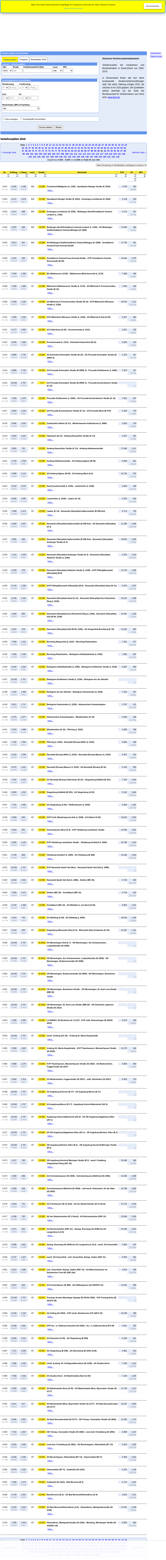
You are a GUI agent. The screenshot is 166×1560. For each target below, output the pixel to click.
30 (113, 145)
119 (110, 154)
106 (53, 154)
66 (125, 148)
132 (69, 157)
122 (123, 154)
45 (56, 148)
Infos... (50, 190)
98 (125, 151)
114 (88, 154)
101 (31, 154)
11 (50, 145)
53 (82, 148)
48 (66, 148)
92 (105, 151)
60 (105, 148)
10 (47, 145)
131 (65, 157)
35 (23, 148)
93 (108, 151)
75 (49, 151)
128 (52, 157)
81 (69, 151)
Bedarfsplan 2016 (38, 59)
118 (106, 154)
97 (121, 151)
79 (62, 151)
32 (119, 145)
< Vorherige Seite (8, 152)
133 (73, 157)
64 (118, 148)
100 (27, 154)
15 (63, 145)
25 (96, 145)
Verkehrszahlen (10, 60)
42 (46, 148)
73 (43, 151)
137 (91, 157)
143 (117, 157)
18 (73, 145)
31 (116, 145)
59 (102, 148)
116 (97, 154)
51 (76, 148)
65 (121, 148)
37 (29, 148)
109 (66, 154)
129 (56, 157)
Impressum (155, 53)
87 (89, 151)
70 (33, 151)
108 (62, 154)
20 (80, 145)
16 (67, 145)
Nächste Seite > (139, 152)
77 (56, 151)
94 (112, 151)
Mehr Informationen (73, 8)
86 (85, 151)
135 (82, 157)
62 (112, 148)
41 (43, 148)
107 (58, 154)
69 (29, 151)
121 (119, 154)
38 (33, 148)
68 (26, 151)
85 (82, 151)
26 (99, 145)
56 (92, 148)
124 (34, 157)
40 (39, 148)
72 (39, 151)
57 (95, 148)
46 (59, 148)
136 (87, 157)
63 (115, 148)
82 (72, 151)
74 (46, 151)
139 (100, 157)
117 (101, 154)
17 (70, 145)
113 (84, 154)
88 (92, 151)
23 (90, 145)
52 (79, 148)
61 (108, 148)
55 (89, 148)
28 (106, 145)
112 (79, 154)
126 (43, 157)
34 (126, 145)
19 (76, 145)
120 (115, 154)
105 (49, 154)
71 (36, 151)
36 (26, 148)
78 (59, 151)
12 (53, 145)
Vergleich (24, 59)
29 (109, 145)
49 (69, 148)
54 (85, 148)
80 (66, 151)
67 (23, 151)
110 (71, 154)
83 (76, 151)
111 (75, 154)
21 (83, 145)
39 (36, 148)
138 (95, 157)
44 (52, 148)
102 (36, 154)
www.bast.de (114, 97)
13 (57, 145)
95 (115, 151)
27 (103, 145)
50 (72, 148)
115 (93, 154)
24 (93, 145)
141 (108, 157)
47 (62, 148)
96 (118, 151)
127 (47, 157)
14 (60, 145)
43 (49, 148)
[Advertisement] (83, 25)
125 (38, 157)
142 (113, 157)
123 (30, 157)
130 (60, 157)
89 (95, 151)
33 (122, 145)
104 (44, 154)
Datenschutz (156, 56)
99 (24, 154)
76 (52, 151)
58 (98, 148)
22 (86, 145)
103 (40, 154)
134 (78, 157)
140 (104, 157)
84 (79, 151)
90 (98, 151)
